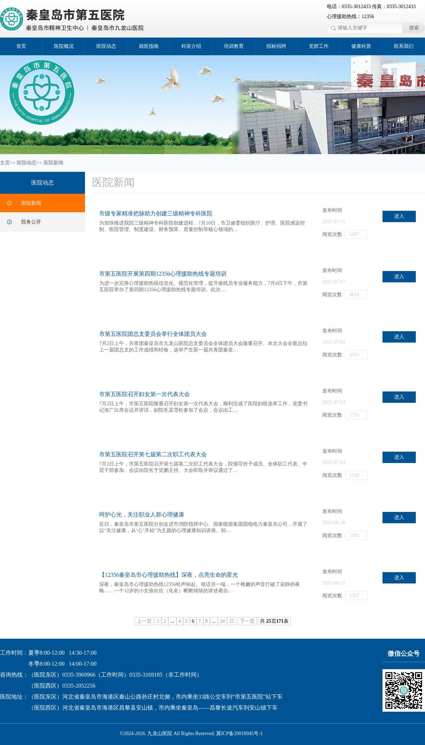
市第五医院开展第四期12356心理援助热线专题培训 (163, 274)
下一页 (247, 621)
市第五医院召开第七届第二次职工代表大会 (153, 454)
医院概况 (64, 46)
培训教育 (234, 46)
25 (231, 621)
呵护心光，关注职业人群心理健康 (141, 515)
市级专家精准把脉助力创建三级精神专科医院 (155, 213)
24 (222, 621)
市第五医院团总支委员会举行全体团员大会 (153, 334)
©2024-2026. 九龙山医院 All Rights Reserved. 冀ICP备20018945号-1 (191, 733)
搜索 (414, 27)
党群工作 (319, 46)
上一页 (144, 621)
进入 (399, 216)
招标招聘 (276, 46)
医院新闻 (53, 162)
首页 (21, 46)
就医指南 (149, 46)
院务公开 (31, 222)
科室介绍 (191, 46)
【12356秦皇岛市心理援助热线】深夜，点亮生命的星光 (168, 575)
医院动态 (106, 46)
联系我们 (404, 46)
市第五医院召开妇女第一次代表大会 (144, 394)
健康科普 (361, 46)
